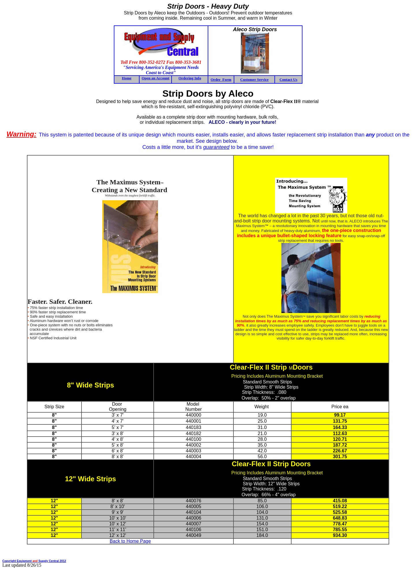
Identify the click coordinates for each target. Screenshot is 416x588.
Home (126, 78)
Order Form (221, 79)
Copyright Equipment (17, 561)
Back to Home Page (130, 541)
